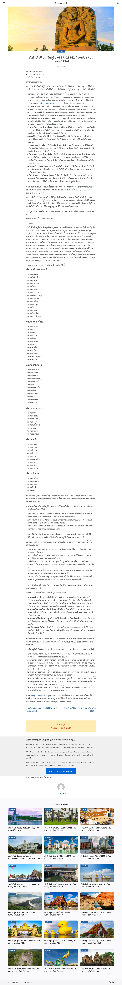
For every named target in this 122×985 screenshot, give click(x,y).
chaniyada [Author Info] (61, 793)
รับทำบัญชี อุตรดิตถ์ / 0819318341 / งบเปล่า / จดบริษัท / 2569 (24, 942)
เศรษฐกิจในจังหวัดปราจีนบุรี (40, 695)
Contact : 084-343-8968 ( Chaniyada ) (61, 771)
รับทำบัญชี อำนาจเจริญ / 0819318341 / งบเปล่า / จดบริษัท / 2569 (96, 942)
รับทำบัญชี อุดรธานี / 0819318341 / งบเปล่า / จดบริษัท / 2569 (60, 942)
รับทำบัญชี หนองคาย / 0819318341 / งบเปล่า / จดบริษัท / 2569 (60, 970)
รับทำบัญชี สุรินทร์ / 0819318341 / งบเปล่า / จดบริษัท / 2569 (95, 970)
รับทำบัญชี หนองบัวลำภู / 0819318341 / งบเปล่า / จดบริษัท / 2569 (24, 970)
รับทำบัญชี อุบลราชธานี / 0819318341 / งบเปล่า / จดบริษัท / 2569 (96, 914)
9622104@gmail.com (47, 103)
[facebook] (110, 982)
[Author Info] (61, 790)
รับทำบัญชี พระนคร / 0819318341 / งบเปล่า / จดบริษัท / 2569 (24, 885)
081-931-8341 (59, 728)
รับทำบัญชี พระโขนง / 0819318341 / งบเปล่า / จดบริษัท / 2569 (60, 885)
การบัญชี (47, 809)
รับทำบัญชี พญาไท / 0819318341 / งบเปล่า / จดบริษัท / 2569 (95, 857)
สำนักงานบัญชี (61, 3)
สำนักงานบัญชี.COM (12, 982)
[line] (113, 982)
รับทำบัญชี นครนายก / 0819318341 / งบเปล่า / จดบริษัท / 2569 (24, 914)
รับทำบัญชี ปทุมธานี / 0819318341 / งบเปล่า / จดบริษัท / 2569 (60, 829)
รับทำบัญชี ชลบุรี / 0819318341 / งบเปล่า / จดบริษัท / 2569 (24, 829)
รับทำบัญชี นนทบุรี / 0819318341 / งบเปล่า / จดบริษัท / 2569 (95, 829)
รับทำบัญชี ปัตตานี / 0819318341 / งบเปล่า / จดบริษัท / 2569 (59, 857)
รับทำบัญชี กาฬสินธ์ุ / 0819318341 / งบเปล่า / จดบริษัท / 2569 (60, 914)
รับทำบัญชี (61, 51)
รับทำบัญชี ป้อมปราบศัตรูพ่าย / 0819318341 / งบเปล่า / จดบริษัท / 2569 (25, 857)
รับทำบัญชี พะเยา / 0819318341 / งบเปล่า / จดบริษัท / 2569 (95, 885)
